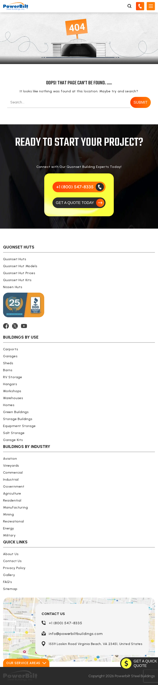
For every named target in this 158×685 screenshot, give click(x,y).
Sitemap (10, 589)
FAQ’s (7, 582)
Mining (8, 514)
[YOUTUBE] (24, 326)
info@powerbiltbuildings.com (76, 633)
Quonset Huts (14, 259)
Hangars (10, 384)
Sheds (8, 363)
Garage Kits (13, 440)
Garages (10, 356)
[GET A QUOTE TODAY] (79, 202)
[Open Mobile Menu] (151, 6)
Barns (8, 370)
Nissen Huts (12, 287)
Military (9, 535)
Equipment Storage (19, 426)
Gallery (9, 575)
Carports (10, 349)
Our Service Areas (26, 663)
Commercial (13, 472)
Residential (12, 500)
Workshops (12, 391)
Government (13, 486)
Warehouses (13, 398)
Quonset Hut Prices (19, 273)
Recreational (13, 521)
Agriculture (12, 493)
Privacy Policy (14, 568)
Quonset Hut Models (20, 266)
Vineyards (11, 465)
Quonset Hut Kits (17, 280)
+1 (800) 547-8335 (65, 623)
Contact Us (12, 561)
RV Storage (12, 377)
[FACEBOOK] (6, 326)
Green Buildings (16, 412)
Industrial (11, 479)
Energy (8, 528)
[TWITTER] (15, 326)
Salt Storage (14, 433)
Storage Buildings (18, 419)
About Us (11, 554)
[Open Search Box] (129, 6)
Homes (9, 405)
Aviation (10, 458)
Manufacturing (15, 507)
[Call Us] (140, 6)
